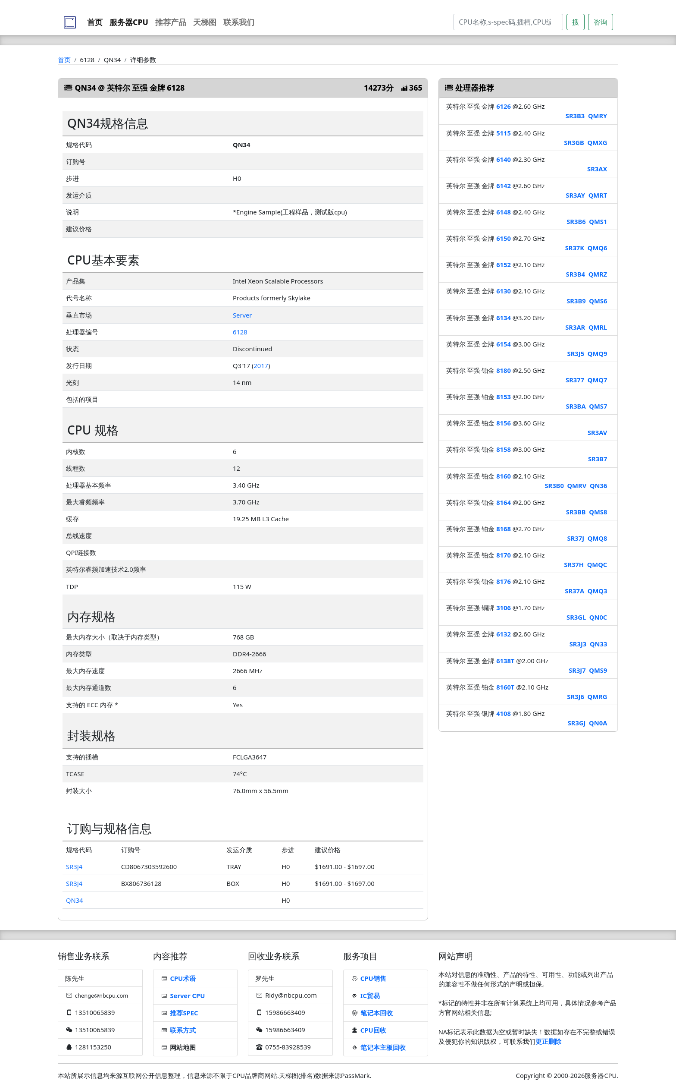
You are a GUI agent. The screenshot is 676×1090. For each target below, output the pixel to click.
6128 (240, 332)
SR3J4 (74, 866)
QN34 (74, 900)
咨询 (600, 22)
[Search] (508, 22)
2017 (261, 365)
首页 (95, 22)
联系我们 (238, 22)
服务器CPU (129, 22)
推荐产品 (170, 22)
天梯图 (204, 22)
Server (242, 315)
